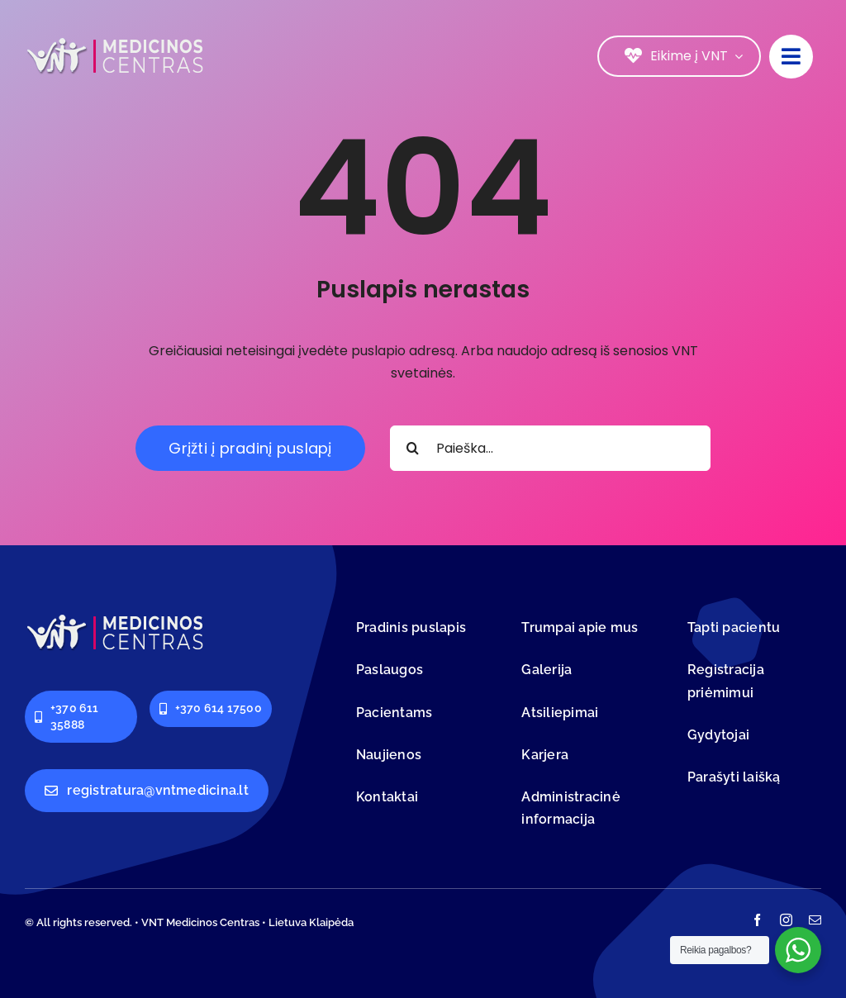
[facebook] (757, 920)
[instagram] (786, 920)
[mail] (815, 920)
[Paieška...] (550, 448)
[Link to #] (791, 56)
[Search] (412, 448)
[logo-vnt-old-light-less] (116, 40)
